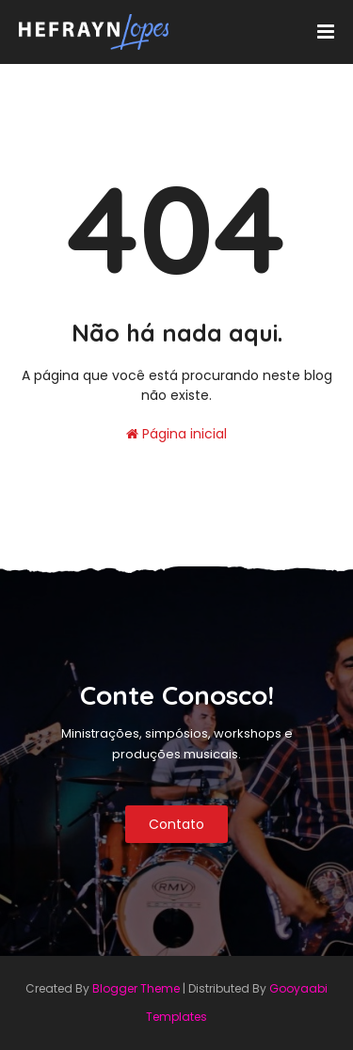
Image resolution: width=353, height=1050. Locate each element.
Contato (176, 824)
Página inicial (176, 433)
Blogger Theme (136, 988)
